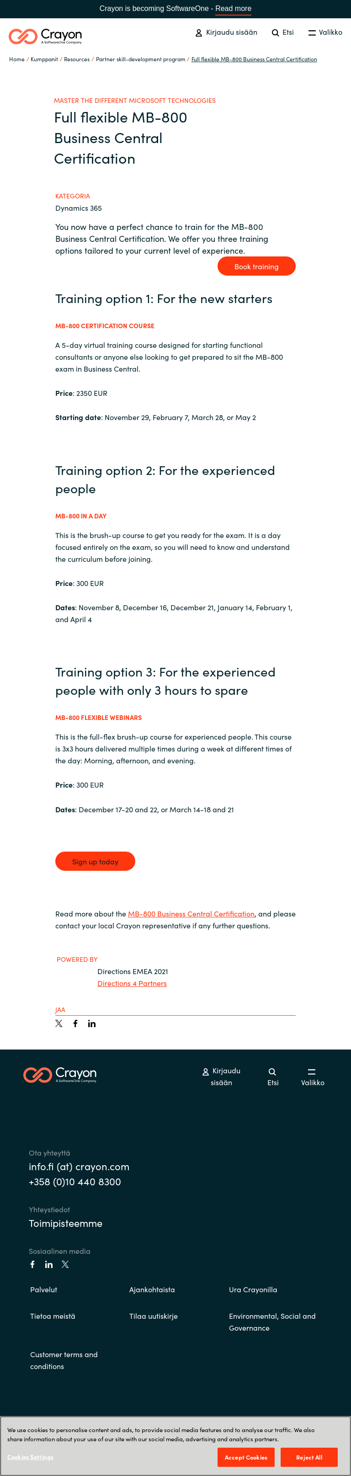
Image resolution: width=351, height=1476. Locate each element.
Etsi (283, 32)
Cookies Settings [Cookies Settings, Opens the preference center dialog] (30, 1456)
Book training (256, 266)
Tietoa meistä (52, 1316)
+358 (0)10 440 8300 (75, 1181)
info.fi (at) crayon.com (79, 1166)
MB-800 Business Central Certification (191, 913)
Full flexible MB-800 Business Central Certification (254, 59)
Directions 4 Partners (132, 983)
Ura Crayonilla (253, 1289)
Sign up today (95, 861)
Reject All (309, 1457)
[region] (175, 1446)
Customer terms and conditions (64, 1360)
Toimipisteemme (65, 1222)
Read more (233, 8)
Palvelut (43, 1289)
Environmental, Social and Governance (272, 1321)
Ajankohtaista (152, 1289)
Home (17, 59)
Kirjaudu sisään (226, 32)
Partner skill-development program (141, 59)
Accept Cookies (246, 1457)
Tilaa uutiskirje (153, 1316)
